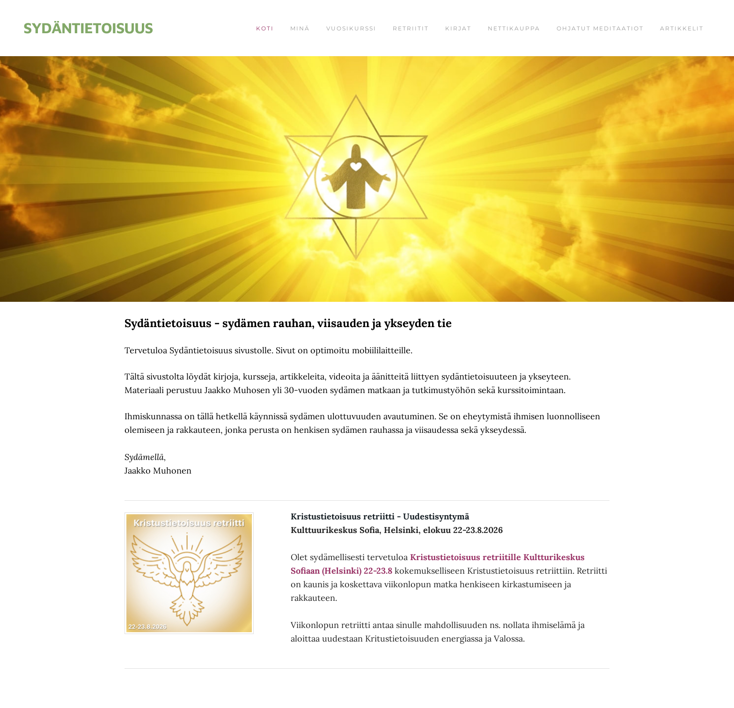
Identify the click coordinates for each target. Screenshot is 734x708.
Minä (300, 28)
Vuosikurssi (351, 28)
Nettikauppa (514, 28)
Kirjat (458, 28)
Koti (265, 28)
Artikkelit (682, 28)
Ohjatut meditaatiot (600, 28)
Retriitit (411, 28)
